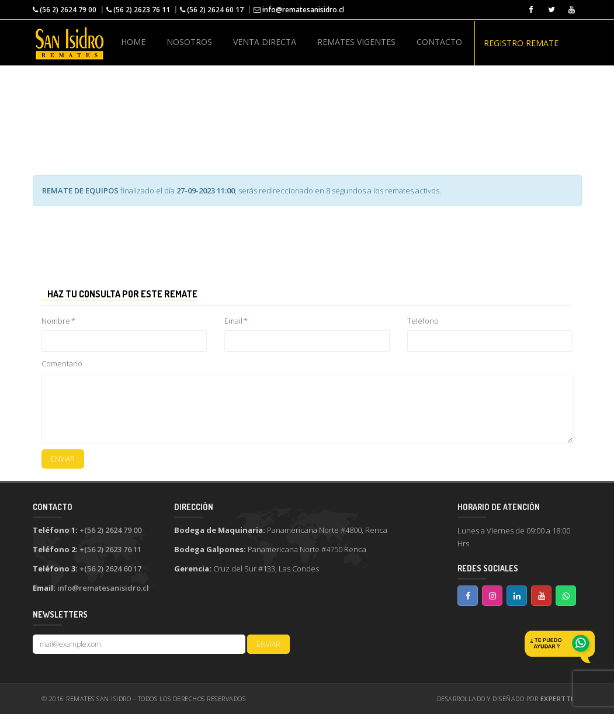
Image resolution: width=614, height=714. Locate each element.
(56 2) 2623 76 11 (138, 10)
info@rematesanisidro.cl (299, 10)
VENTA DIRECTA (264, 41)
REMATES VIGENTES (356, 41)
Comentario (61, 363)
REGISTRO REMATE (521, 42)
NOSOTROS (189, 41)
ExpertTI (556, 698)
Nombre (58, 321)
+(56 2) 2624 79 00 (110, 530)
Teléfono (423, 321)
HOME (133, 41)
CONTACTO (439, 41)
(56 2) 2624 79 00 (64, 10)
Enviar (63, 459)
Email (236, 321)
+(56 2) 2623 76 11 (110, 549)
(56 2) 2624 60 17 (212, 10)
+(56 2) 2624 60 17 (110, 568)
